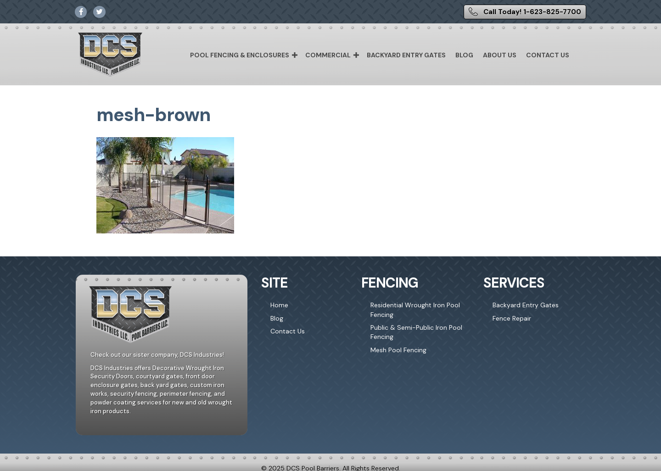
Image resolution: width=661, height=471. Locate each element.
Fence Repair (512, 318)
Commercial (328, 55)
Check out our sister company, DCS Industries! (157, 355)
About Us (499, 55)
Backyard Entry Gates (406, 55)
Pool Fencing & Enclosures (239, 55)
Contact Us (547, 55)
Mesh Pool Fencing (398, 350)
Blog (464, 55)
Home (279, 305)
